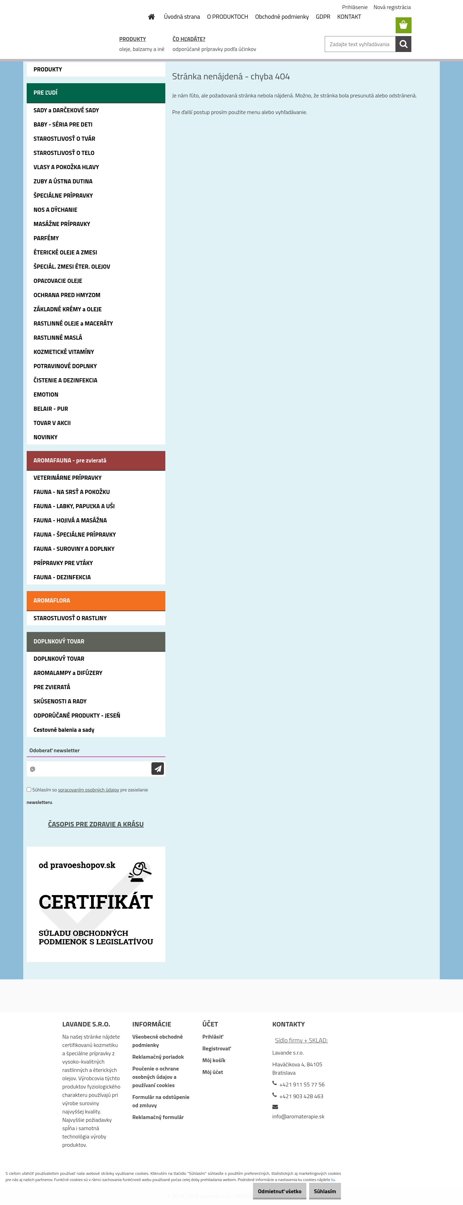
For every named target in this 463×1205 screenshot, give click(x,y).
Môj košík (214, 1060)
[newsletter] (158, 769)
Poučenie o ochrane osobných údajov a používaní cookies (155, 1076)
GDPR (323, 16)
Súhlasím (321, 1191)
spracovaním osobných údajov (88, 789)
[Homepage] (147, 17)
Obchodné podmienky (282, 16)
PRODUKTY (132, 39)
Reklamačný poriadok (158, 1056)
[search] (403, 44)
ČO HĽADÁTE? (189, 39)
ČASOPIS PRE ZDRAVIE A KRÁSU (96, 823)
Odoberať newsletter (54, 750)
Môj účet (212, 1072)
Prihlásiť (212, 1036)
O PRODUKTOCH (227, 16)
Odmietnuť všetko (268, 1191)
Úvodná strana (182, 16)
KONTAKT (349, 16)
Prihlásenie (355, 7)
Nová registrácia (392, 7)
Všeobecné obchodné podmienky (157, 1040)
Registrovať (216, 1048)
